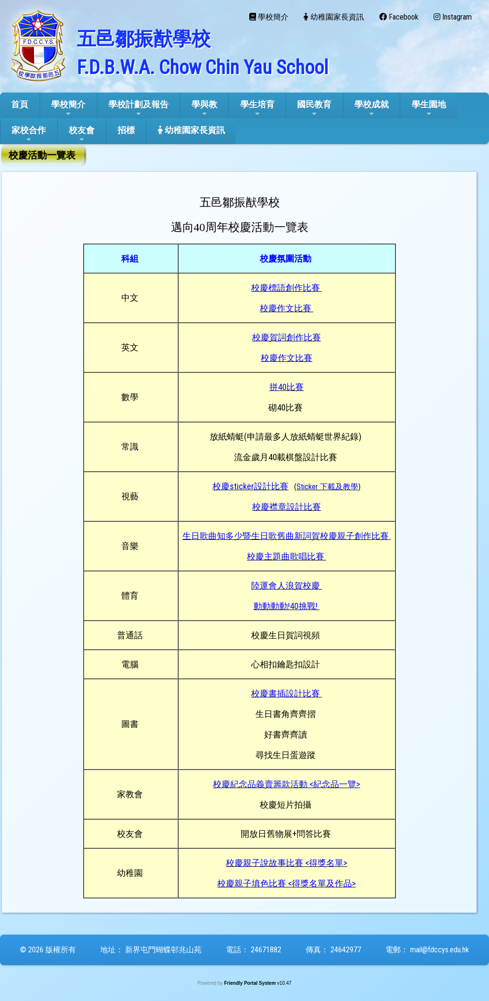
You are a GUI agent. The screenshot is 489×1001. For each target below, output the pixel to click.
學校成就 (371, 108)
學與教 (204, 108)
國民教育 (314, 108)
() (327, 486)
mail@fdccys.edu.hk (439, 949)
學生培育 (257, 108)
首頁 (19, 104)
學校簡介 (68, 108)
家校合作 (28, 134)
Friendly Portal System (250, 983)
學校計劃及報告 (138, 108)
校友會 (82, 134)
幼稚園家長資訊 (191, 130)
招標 (126, 130)
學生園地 (429, 108)
